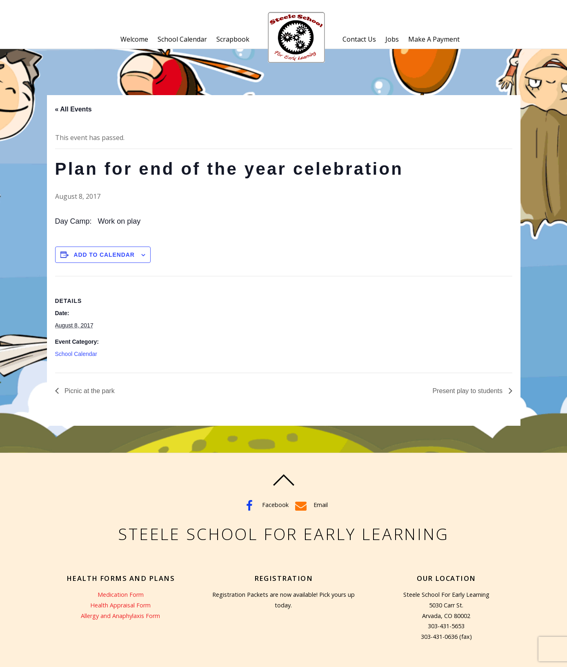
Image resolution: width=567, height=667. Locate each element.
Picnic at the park (89, 390)
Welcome (134, 39)
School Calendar (182, 39)
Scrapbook (232, 39)
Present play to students (468, 390)
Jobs (392, 39)
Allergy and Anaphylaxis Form (120, 616)
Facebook (265, 505)
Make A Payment (434, 39)
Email (310, 505)
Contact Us (359, 39)
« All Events (73, 109)
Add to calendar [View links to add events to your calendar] (104, 254)
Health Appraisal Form (120, 605)
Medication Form (121, 594)
